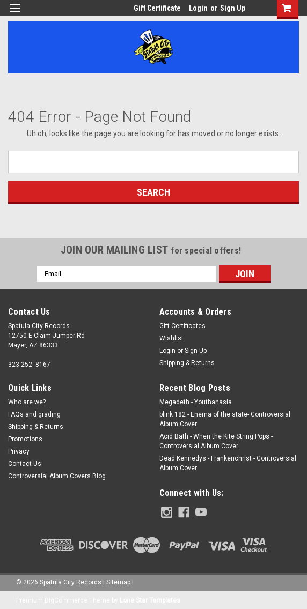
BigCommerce (66, 598)
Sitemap (118, 580)
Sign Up (232, 8)
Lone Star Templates (150, 598)
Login (198, 8)
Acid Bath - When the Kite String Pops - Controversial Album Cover (216, 441)
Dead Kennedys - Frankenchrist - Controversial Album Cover (227, 463)
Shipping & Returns (187, 363)
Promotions (25, 439)
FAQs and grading (34, 414)
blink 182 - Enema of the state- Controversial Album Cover (224, 419)
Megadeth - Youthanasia (195, 402)
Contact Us (24, 463)
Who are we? (27, 402)
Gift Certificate (157, 8)
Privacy (19, 451)
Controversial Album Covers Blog (57, 476)
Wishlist (171, 338)
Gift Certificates (182, 326)
